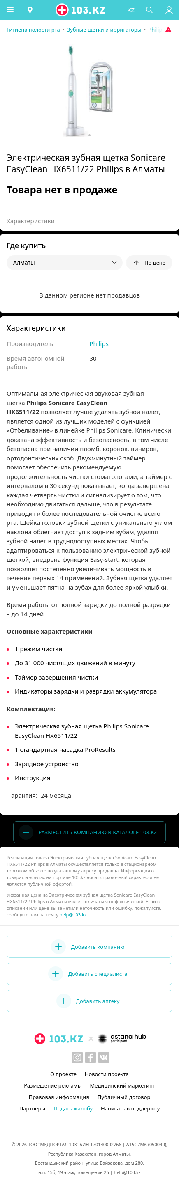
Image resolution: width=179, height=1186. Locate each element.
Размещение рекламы (52, 1085)
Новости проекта (107, 1074)
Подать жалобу (73, 1108)
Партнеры (32, 1108)
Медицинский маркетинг (122, 1085)
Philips (99, 343)
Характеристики (31, 221)
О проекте (63, 1074)
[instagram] (77, 1057)
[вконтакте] (103, 1057)
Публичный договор (124, 1097)
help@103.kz (73, 914)
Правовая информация (59, 1097)
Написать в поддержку (130, 1108)
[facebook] (90, 1057)
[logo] (81, 10)
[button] (10, 10)
